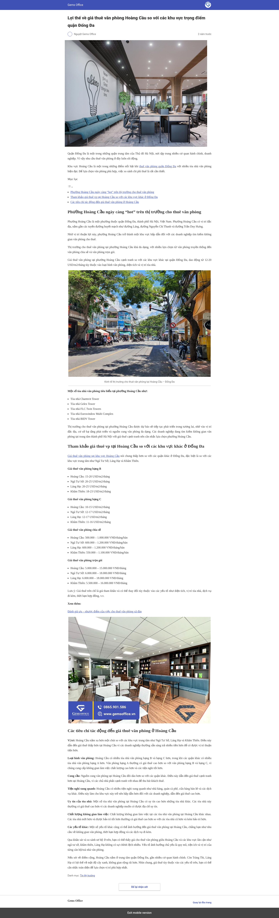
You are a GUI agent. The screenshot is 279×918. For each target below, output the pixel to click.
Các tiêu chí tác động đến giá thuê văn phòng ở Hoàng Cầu (104, 201)
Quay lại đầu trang (202, 902)
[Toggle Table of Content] (70, 187)
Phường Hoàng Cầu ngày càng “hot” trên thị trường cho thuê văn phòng (112, 192)
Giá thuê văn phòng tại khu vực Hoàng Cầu (94, 455)
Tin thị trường (87, 875)
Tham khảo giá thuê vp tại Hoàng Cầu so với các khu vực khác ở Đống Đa (114, 197)
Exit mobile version (139, 912)
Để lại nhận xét (139, 887)
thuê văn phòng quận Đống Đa (157, 166)
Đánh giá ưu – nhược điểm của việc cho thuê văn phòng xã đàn (105, 611)
